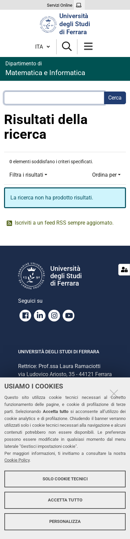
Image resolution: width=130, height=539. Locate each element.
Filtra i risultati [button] (26, 175)
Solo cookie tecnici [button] (65, 478)
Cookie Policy (16, 460)
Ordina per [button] (104, 175)
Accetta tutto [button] (65, 499)
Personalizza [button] (65, 521)
